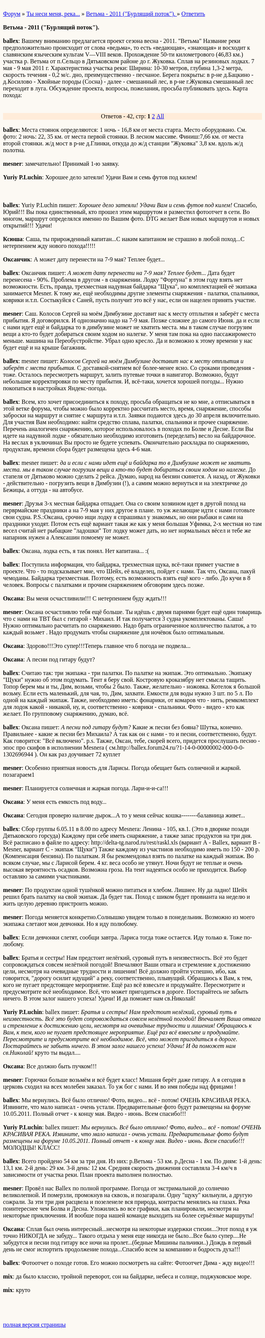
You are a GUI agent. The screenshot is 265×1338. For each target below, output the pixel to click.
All (160, 116)
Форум (11, 14)
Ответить (193, 14)
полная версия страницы (34, 1324)
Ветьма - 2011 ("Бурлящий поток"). (131, 14)
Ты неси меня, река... (53, 14)
